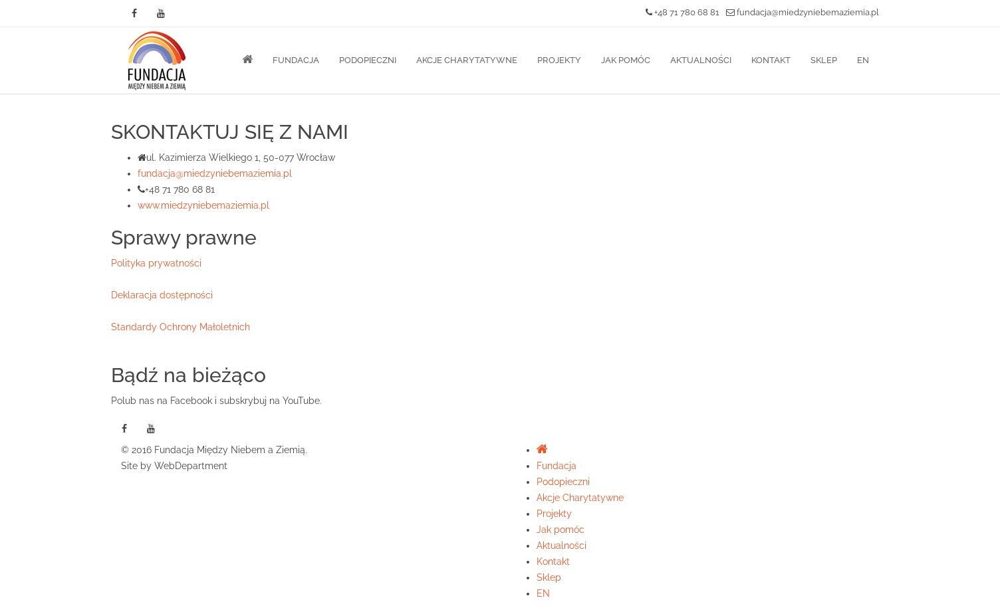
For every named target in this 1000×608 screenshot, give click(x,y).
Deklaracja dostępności (162, 295)
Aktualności (700, 60)
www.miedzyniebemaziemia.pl (203, 205)
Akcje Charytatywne (466, 60)
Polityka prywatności (156, 263)
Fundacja (296, 60)
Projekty (559, 60)
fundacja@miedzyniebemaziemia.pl (802, 12)
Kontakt (771, 60)
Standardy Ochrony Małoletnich (180, 327)
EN (863, 60)
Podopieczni (367, 60)
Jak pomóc (625, 60)
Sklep (824, 60)
